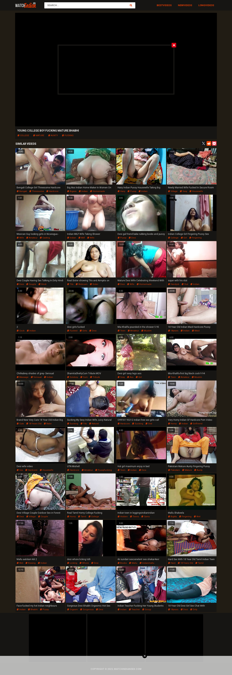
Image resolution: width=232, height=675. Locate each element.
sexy (183, 191)
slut (185, 284)
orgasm (72, 609)
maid (196, 330)
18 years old (33, 423)
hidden (123, 516)
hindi (42, 284)
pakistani (174, 470)
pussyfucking (103, 470)
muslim (146, 330)
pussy (131, 191)
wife (20, 238)
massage (22, 377)
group (146, 609)
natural (94, 423)
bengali (22, 191)
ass (130, 377)
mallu (133, 563)
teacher (134, 609)
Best (160, 5)
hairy (121, 191)
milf (81, 238)
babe (48, 423)
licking (72, 563)
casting (45, 238)
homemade (97, 191)
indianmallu (147, 563)
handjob (173, 284)
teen (121, 330)
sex (20, 470)
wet (197, 516)
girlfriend (196, 423)
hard (171, 563)
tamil (82, 516)
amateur (31, 238)
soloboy (72, 377)
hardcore (52, 191)
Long (201, 5)
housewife (196, 191)
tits (70, 284)
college (23, 135)
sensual (36, 377)
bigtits (172, 516)
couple (31, 284)
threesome (36, 191)
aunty (53, 135)
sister (94, 284)
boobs (122, 563)
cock (20, 330)
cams (145, 516)
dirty (193, 609)
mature (38, 135)
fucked (72, 330)
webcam (82, 284)
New (180, 5)
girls (83, 330)
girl (184, 238)
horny (172, 423)
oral (148, 423)
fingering (195, 238)
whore (84, 563)
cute (20, 423)
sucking (72, 423)
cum (84, 377)
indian (83, 191)
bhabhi (33, 609)
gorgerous (87, 609)
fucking (68, 135)
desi (132, 238)
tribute (95, 377)
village (173, 191)
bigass (71, 191)
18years (173, 330)
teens (134, 516)
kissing (30, 563)
